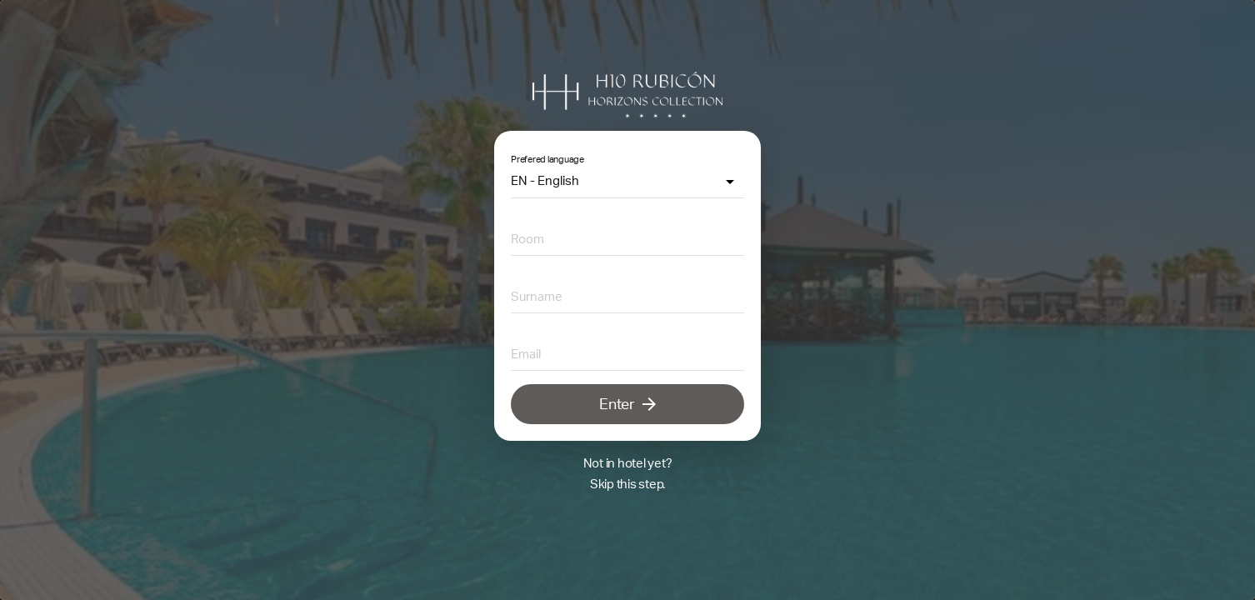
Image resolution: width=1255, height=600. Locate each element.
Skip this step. (627, 484)
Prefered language (547, 159)
